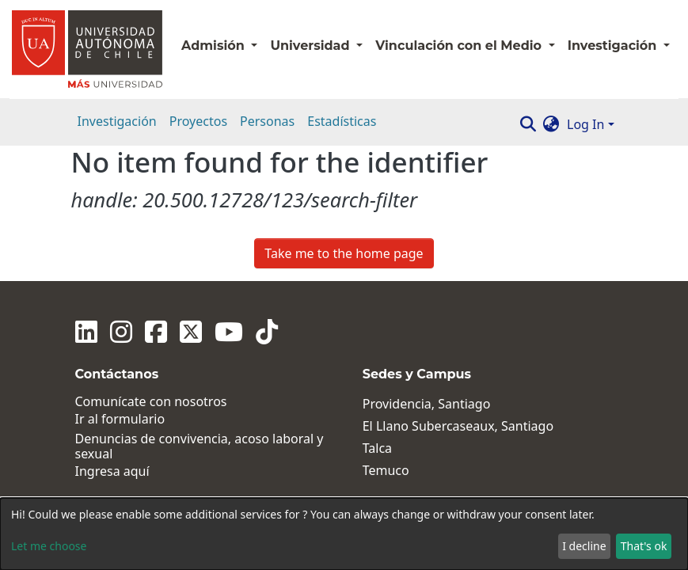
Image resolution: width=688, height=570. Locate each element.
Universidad (311, 45)
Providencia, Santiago (427, 404)
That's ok (644, 545)
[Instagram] (121, 332)
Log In (585, 124)
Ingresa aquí (112, 471)
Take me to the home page (343, 253)
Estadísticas (341, 121)
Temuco (386, 470)
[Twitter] (191, 332)
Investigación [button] (614, 45)
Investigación (117, 121)
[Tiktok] (267, 332)
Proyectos (198, 121)
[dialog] (344, 534)
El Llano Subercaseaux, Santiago (458, 426)
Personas (267, 121)
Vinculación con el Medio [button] (460, 45)
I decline (584, 545)
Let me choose (48, 545)
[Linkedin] (86, 332)
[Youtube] (229, 332)
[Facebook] (156, 332)
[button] (551, 124)
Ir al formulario (120, 419)
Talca (377, 448)
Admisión (214, 45)
